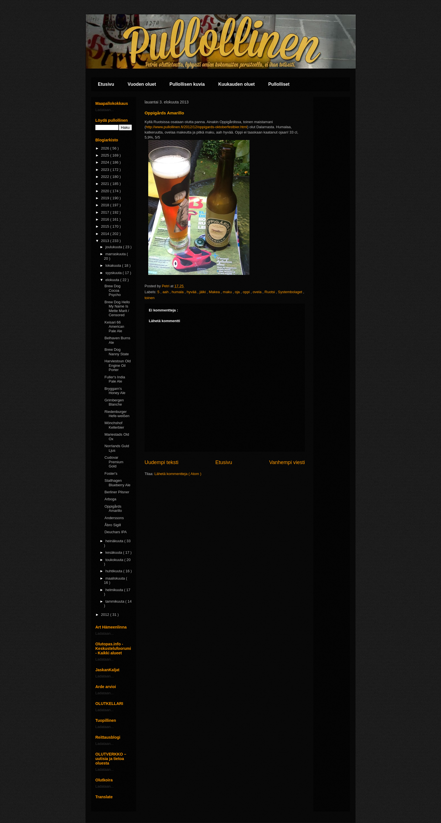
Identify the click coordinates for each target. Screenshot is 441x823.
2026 (105, 148)
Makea (215, 292)
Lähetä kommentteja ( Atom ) (177, 474)
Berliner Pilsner (116, 492)
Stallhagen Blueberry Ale (117, 482)
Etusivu (106, 84)
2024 (105, 162)
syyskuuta (114, 273)
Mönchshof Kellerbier (114, 425)
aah (166, 292)
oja (238, 292)
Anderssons (114, 518)
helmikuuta (114, 590)
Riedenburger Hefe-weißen (116, 414)
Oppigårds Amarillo (113, 508)
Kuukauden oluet (236, 84)
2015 (105, 226)
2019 (105, 198)
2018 (105, 205)
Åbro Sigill (112, 525)
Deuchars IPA (115, 532)
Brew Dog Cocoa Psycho (112, 290)
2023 (105, 170)
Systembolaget (290, 292)
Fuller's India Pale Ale (114, 379)
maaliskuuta (115, 578)
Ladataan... (104, 110)
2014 (105, 234)
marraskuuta (116, 254)
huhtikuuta (114, 571)
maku (228, 292)
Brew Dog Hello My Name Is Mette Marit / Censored (117, 308)
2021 (105, 184)
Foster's (110, 473)
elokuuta (112, 280)
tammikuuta (115, 601)
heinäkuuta (114, 541)
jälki (203, 292)
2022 (105, 177)
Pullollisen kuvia (187, 84)
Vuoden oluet (142, 84)
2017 (105, 212)
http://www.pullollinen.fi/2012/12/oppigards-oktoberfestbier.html (196, 127)
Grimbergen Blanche (114, 402)
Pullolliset (279, 84)
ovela (258, 292)
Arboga (110, 499)
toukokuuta (114, 560)
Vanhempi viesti (287, 462)
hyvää (192, 292)
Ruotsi (270, 292)
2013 (105, 241)
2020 (105, 191)
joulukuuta (114, 247)
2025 (105, 155)
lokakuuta (113, 265)
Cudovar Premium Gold (113, 461)
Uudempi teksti (161, 462)
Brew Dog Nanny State (116, 351)
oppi (247, 292)
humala (178, 292)
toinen (149, 298)
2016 (105, 219)
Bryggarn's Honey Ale (114, 390)
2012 (105, 614)
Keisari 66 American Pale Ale (114, 326)
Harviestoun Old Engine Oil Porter (117, 365)
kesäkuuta (114, 552)
